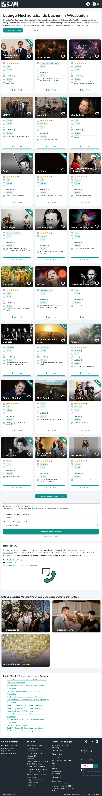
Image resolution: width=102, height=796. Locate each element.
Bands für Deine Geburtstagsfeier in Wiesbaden (25, 697)
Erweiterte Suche (51, 537)
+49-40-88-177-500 (14, 560)
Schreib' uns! (11, 562)
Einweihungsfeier (32, 782)
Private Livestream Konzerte (36, 774)
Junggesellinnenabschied (35, 780)
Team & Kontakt (57, 758)
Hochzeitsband (32, 751)
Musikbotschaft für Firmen (36, 767)
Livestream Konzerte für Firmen (37, 772)
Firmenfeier (30, 759)
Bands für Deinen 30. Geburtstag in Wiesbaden (25, 728)
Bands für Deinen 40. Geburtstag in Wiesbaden (25, 731)
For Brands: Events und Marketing (60, 746)
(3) (80, 357)
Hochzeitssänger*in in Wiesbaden (20, 711)
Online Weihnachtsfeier (35, 764)
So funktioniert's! (31, 30)
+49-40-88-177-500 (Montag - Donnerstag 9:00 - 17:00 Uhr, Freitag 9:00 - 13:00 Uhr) (62, 787)
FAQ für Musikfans (7, 748)
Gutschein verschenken (9, 753)
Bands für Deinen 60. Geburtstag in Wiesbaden (25, 708)
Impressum (67, 795)
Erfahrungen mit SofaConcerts (62, 760)
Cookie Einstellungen (93, 795)
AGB (83, 795)
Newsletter (56, 774)
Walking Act (31, 785)
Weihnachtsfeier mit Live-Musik (37, 761)
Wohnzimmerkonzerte (34, 745)
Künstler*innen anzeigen (51, 531)
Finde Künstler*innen (13, 30)
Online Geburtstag (33, 777)
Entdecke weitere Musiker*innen (51, 496)
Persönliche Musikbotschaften (37, 769)
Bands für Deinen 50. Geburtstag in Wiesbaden (25, 705)
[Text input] (87, 766)
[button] (96, 4)
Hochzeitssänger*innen (34, 753)
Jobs (53, 766)
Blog (54, 763)
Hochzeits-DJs (31, 756)
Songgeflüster (57, 750)
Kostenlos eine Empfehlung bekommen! (21, 565)
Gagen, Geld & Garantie (9, 751)
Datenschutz (76, 795)
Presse (54, 768)
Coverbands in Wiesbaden (17, 725)
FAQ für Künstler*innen (9, 745)
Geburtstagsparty (33, 748)
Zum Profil (18, 90)
